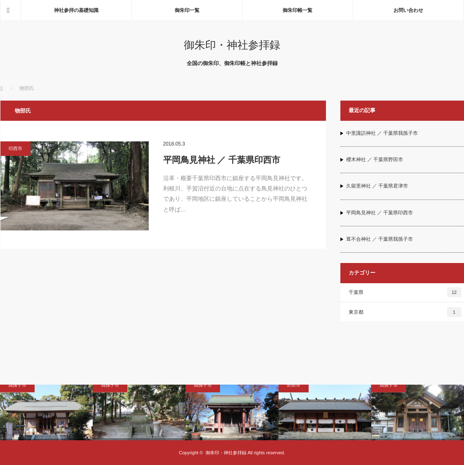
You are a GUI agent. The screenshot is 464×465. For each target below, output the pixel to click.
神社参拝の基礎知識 (76, 10)
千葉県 (405, 292)
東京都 (405, 312)
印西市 (15, 148)
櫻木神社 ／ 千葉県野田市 (374, 159)
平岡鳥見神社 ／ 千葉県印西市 (222, 159)
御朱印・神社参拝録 (232, 45)
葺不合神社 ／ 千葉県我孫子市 (379, 239)
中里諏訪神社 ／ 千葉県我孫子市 (382, 133)
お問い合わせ (408, 10)
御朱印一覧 (187, 10)
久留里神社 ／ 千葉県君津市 (377, 186)
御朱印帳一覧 (297, 10)
